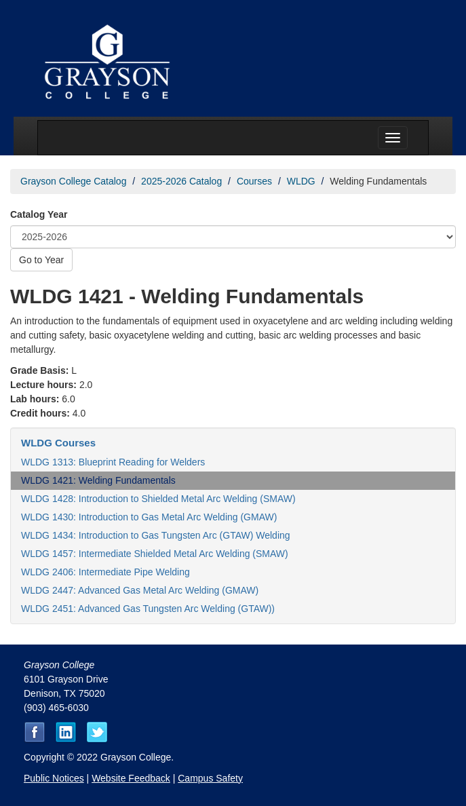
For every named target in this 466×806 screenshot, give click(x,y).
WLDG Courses (58, 442)
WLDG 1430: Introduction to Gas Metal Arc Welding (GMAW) (149, 517)
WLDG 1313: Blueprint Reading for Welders (113, 462)
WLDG (301, 181)
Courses (254, 181)
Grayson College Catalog (73, 181)
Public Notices (54, 778)
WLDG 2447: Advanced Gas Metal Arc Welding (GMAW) (139, 590)
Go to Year (41, 259)
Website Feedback (131, 778)
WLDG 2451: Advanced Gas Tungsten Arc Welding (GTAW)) (148, 608)
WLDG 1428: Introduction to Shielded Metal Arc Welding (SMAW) (158, 498)
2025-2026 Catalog (181, 181)
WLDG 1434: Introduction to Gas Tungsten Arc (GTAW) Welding (155, 535)
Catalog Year (39, 214)
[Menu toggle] (393, 137)
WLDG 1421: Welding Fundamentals (98, 480)
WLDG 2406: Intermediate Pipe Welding (105, 572)
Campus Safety (210, 778)
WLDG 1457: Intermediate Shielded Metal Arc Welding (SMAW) (154, 553)
